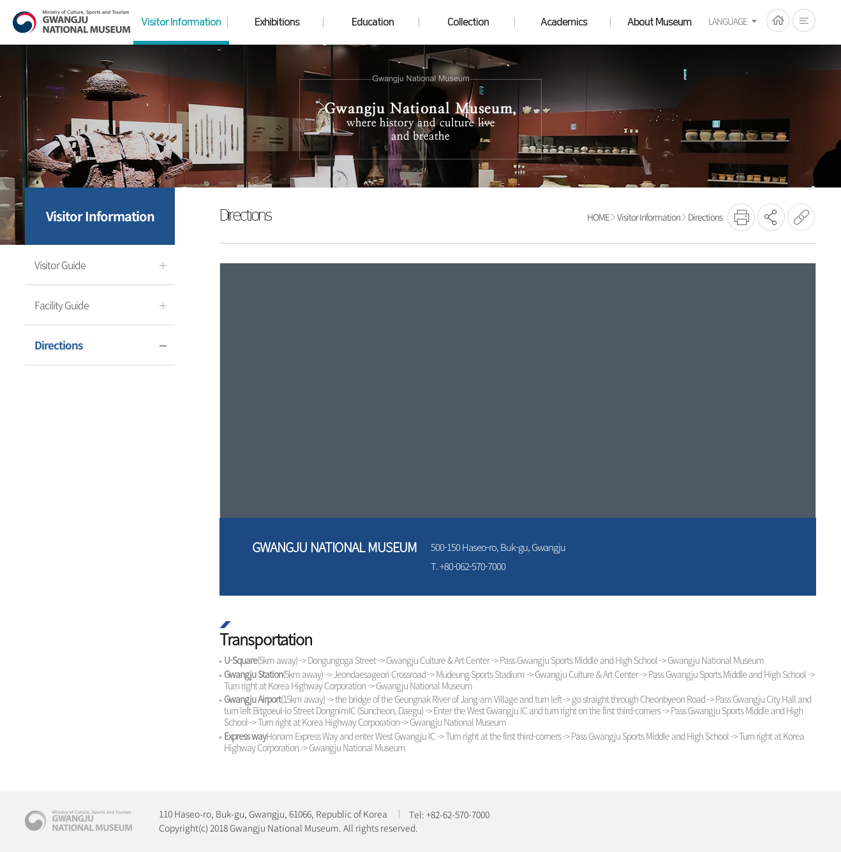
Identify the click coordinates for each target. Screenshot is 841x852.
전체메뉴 (804, 20)
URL (801, 217)
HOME (777, 20)
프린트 (741, 217)
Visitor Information (648, 216)
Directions (705, 216)
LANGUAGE (727, 21)
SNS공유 (771, 217)
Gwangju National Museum (71, 22)
